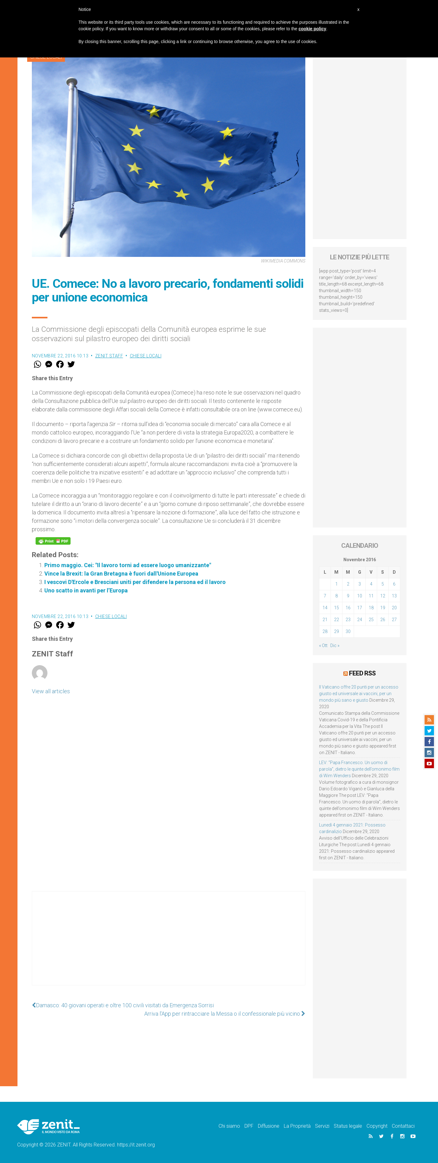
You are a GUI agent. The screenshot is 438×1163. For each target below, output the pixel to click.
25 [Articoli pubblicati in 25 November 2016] (371, 619)
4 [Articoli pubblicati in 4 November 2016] (371, 584)
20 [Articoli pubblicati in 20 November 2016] (394, 607)
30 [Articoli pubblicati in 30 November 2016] (348, 631)
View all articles (51, 691)
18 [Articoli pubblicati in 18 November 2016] (371, 607)
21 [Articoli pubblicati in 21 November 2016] (324, 619)
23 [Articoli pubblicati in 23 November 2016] (348, 619)
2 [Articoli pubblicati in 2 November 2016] (348, 584)
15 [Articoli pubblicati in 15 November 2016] (336, 607)
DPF (248, 1126)
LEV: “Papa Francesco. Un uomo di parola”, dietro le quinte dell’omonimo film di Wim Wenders (359, 769)
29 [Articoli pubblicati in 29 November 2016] (336, 631)
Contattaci (403, 1126)
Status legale (348, 1126)
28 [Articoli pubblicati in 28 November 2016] (324, 631)
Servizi (322, 1126)
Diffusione (268, 1126)
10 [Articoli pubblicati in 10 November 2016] (359, 595)
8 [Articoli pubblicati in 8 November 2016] (336, 595)
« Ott (323, 645)
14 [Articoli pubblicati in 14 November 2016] (324, 607)
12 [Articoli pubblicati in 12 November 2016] (382, 595)
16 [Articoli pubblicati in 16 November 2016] (348, 607)
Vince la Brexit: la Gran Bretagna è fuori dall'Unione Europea (121, 573)
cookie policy (312, 28)
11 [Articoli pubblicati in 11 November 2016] (371, 595)
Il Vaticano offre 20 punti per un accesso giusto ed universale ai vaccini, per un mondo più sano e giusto (358, 694)
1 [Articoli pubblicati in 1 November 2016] (336, 584)
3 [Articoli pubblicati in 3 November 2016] (359, 584)
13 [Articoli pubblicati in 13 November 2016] (394, 595)
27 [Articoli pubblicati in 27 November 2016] (394, 619)
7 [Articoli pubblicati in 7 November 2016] (325, 595)
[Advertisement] (168, 944)
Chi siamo (229, 1126)
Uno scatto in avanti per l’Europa (86, 590)
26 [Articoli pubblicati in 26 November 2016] (382, 619)
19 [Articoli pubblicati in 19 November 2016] (382, 607)
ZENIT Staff (109, 355)
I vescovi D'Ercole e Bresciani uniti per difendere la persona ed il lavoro (135, 582)
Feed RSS (362, 673)
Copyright (377, 1126)
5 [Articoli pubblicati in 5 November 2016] (382, 584)
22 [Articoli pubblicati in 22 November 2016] (336, 619)
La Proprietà (297, 1126)
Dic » (334, 645)
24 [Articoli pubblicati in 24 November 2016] (359, 619)
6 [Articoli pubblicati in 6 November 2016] (394, 584)
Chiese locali (146, 355)
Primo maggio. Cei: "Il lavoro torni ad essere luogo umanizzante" (127, 565)
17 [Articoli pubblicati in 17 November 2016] (359, 607)
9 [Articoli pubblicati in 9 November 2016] (348, 595)
